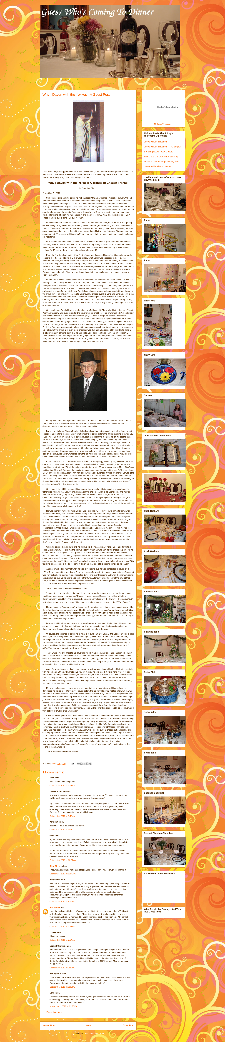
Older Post (128, 1025)
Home (89, 1025)
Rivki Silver (55, 866)
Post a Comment (54, 1012)
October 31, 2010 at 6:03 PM (62, 987)
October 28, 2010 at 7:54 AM (62, 940)
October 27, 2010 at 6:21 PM (62, 926)
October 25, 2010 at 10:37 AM (63, 860)
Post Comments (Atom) (94, 1033)
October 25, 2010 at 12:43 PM (63, 874)
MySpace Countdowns (163, 124)
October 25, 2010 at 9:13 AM (62, 785)
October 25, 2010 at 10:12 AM (63, 829)
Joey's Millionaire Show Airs (157, 166)
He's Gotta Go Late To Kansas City (161, 156)
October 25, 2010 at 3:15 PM (62, 901)
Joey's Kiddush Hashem (156, 141)
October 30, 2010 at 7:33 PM (62, 968)
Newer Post (48, 1025)
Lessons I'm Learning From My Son (161, 161)
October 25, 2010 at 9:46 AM (62, 816)
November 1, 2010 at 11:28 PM (64, 1006)
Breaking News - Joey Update (158, 151)
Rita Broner (55, 907)
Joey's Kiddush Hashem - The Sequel (162, 146)
